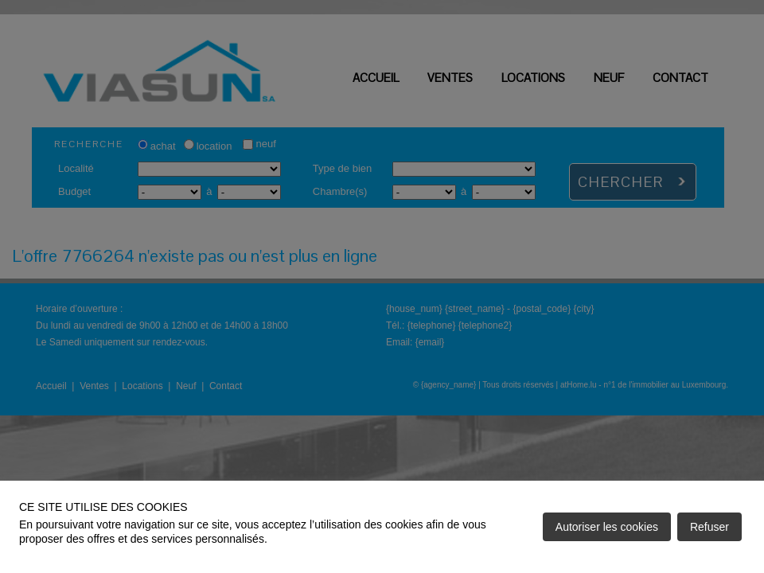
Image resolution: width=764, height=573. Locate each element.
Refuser (709, 526)
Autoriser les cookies (606, 526)
